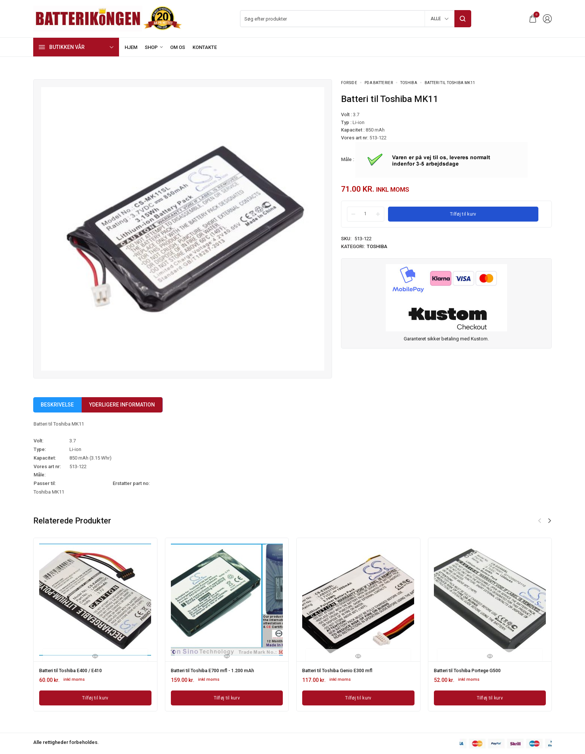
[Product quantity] (365, 213)
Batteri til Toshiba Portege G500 (472, 670)
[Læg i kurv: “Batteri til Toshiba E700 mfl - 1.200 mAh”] (227, 696)
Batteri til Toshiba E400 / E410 (74, 670)
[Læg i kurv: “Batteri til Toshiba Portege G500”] (490, 696)
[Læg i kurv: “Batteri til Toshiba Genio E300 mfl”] (358, 696)
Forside (349, 83)
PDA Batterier (379, 83)
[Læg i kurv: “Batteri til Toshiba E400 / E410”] (95, 696)
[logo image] (107, 18)
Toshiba (408, 83)
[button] (549, 521)
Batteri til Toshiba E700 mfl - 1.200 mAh (218, 670)
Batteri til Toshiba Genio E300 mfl (342, 670)
